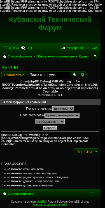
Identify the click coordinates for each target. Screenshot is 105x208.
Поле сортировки (50, 115)
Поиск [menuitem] (95, 57)
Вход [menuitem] (94, 48)
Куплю (9, 67)
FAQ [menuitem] (29, 48)
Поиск (75, 74)
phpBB (40, 201)
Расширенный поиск (83, 74)
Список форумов (21, 193)
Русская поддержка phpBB (50, 204)
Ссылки (13, 48)
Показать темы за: (50, 108)
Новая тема (14, 74)
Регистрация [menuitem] (75, 48)
